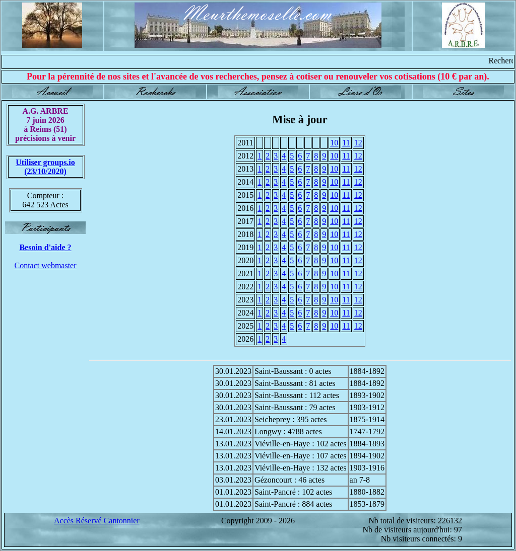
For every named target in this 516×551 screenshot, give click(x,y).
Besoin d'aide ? (45, 247)
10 (334, 142)
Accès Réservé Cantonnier (97, 520)
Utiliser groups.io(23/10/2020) (45, 167)
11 (346, 142)
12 (358, 142)
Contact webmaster (45, 265)
